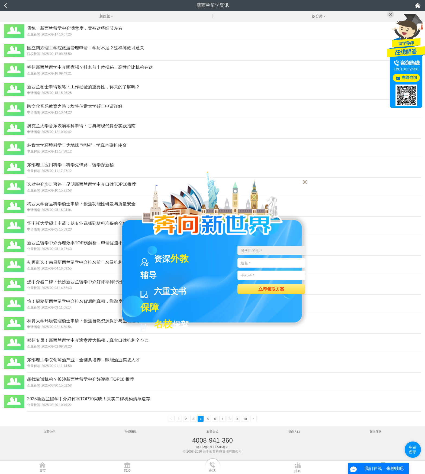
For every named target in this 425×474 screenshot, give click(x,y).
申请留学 (413, 449)
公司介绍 (49, 431)
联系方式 (212, 431)
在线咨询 (409, 78)
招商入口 (294, 431)
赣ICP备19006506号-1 (212, 447)
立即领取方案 (271, 288)
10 (245, 419)
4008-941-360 (212, 440)
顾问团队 (376, 431)
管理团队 (131, 431)
